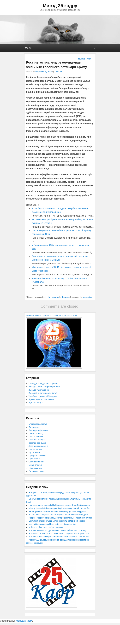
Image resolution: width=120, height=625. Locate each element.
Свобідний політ (36, 461)
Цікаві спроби (35, 465)
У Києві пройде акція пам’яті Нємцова (46, 527)
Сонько (58, 72)
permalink (87, 297)
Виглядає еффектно (38, 430)
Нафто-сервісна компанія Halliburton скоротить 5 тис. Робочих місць (59, 505)
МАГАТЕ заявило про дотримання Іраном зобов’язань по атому (57, 530)
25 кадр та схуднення (39, 390)
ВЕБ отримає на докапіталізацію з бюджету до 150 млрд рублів (57, 511)
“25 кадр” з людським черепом (43, 383)
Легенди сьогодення (38, 446)
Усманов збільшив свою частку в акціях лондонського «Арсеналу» (59, 533)
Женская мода (70, 316)
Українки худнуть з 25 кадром (43, 396)
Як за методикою (37, 471)
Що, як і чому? (35, 402)
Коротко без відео (37, 443)
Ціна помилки (35, 468)
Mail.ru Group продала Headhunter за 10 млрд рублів (52, 524)
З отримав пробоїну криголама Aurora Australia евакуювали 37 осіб (59, 537)
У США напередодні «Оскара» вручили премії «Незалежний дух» (58, 514)
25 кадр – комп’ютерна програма (44, 386)
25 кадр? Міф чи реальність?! (43, 393)
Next (90, 59)
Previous (79, 59)
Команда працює (37, 439)
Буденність (34, 427)
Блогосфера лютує (38, 424)
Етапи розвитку (36, 433)
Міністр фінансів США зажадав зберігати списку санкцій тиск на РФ (59, 508)
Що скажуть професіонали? (42, 399)
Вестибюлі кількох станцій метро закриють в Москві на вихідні (57, 521)
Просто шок (34, 458)
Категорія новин (36, 436)
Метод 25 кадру (60, 5)
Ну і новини (53, 297)
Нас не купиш (35, 449)
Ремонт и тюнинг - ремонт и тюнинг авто (44, 316)
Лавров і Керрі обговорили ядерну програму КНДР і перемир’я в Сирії (60, 518)
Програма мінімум (37, 455)
